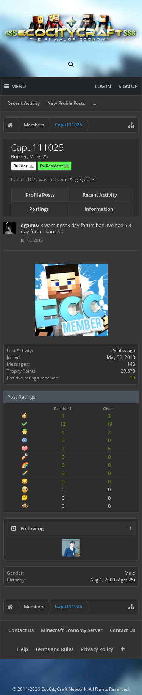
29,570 (128, 371)
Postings (39, 208)
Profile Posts (40, 194)
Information (98, 208)
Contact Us (21, 630)
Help (22, 649)
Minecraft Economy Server (72, 630)
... (94, 103)
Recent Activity (23, 103)
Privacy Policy (97, 649)
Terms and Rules (54, 649)
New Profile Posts (66, 103)
